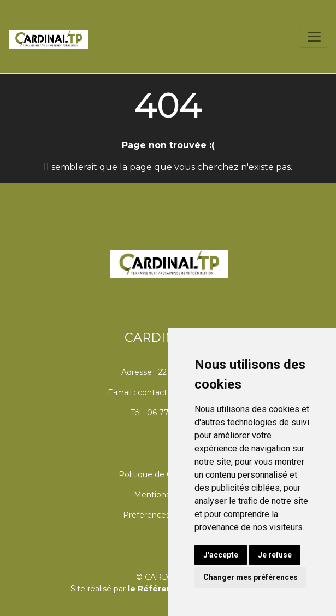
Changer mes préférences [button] (250, 577)
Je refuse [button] (275, 554)
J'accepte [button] (220, 554)
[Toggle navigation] (314, 37)
